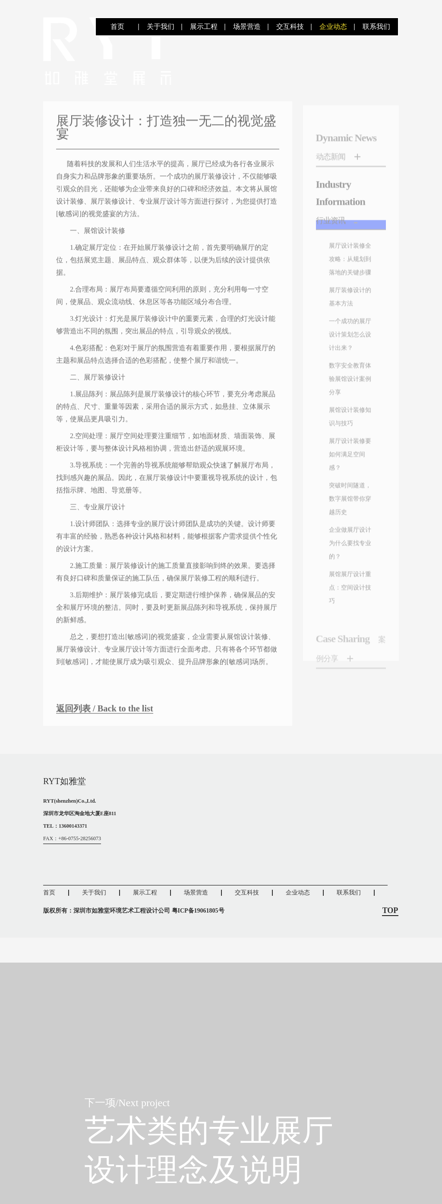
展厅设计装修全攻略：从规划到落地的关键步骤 (348, 314)
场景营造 (247, 26)
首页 (117, 26)
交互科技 (290, 26)
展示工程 (204, 26)
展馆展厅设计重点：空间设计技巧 (348, 724)
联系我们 (376, 26)
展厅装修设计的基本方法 (348, 370)
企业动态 (333, 26)
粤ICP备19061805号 (198, 935)
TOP (390, 935)
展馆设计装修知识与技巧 (348, 525)
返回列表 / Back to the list (113, 728)
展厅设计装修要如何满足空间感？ (348, 568)
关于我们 (160, 26)
